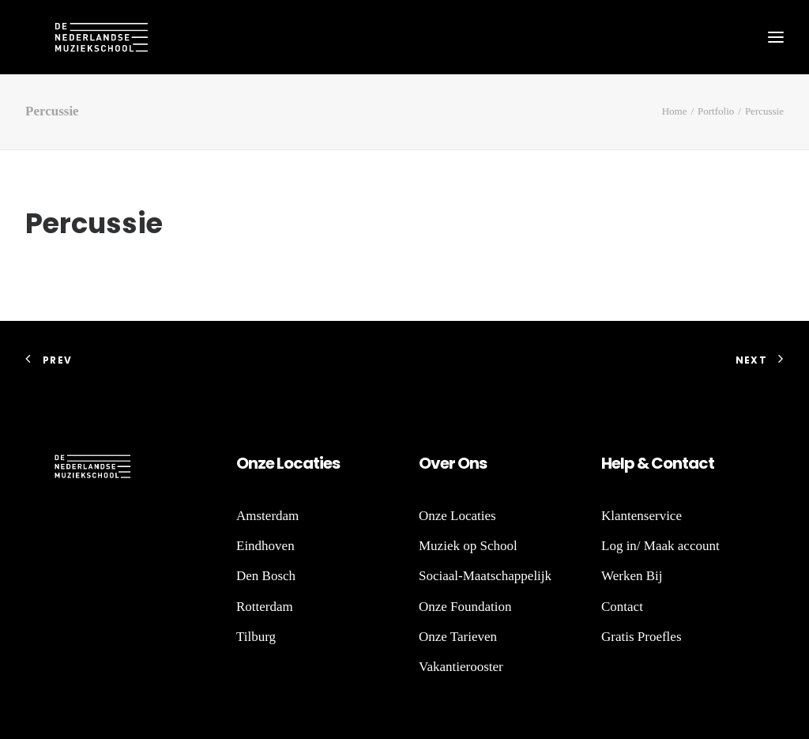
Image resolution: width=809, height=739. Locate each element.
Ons (471, 463)
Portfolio (716, 111)
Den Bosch (265, 575)
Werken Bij (631, 575)
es (331, 463)
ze (266, 463)
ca (303, 463)
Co (661, 463)
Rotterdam (264, 606)
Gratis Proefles (641, 636)
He (610, 463)
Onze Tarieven (458, 636)
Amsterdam (267, 515)
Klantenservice (641, 515)
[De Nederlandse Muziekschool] (72, 37)
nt (680, 463)
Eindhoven (265, 545)
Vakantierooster (461, 666)
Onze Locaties (457, 515)
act (701, 463)
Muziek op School (468, 545)
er (447, 463)
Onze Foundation (465, 606)
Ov (429, 463)
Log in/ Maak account (660, 545)
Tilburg (256, 636)
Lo (285, 463)
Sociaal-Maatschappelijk (485, 575)
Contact (622, 606)
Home (674, 111)
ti (318, 463)
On (247, 463)
